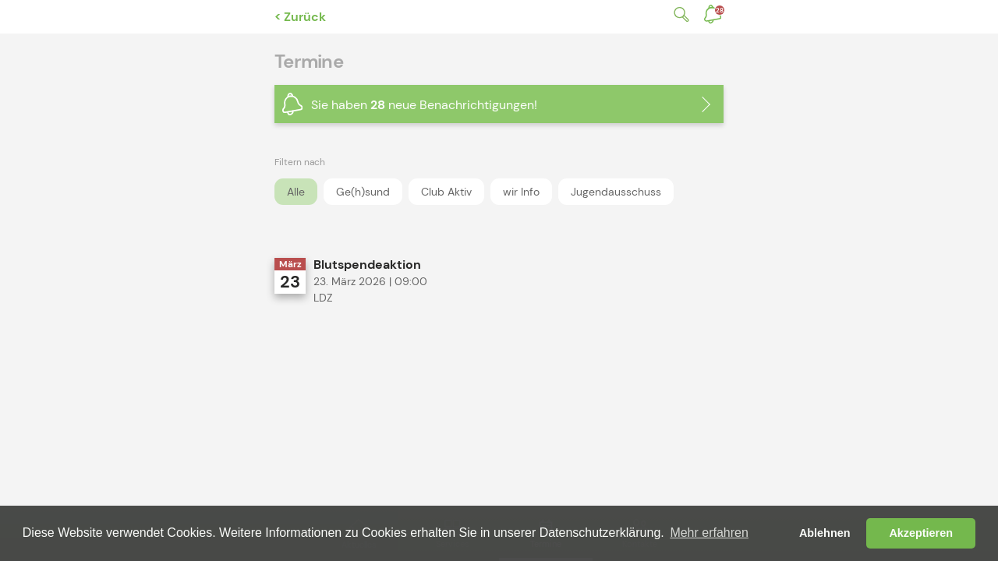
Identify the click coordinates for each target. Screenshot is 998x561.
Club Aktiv (446, 192)
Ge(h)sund (363, 192)
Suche (678, 14)
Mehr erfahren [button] (709, 532)
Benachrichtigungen (719, 10)
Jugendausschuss (616, 192)
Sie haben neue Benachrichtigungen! (424, 105)
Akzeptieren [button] (921, 533)
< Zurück (300, 17)
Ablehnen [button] (825, 533)
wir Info (521, 192)
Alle (296, 192)
